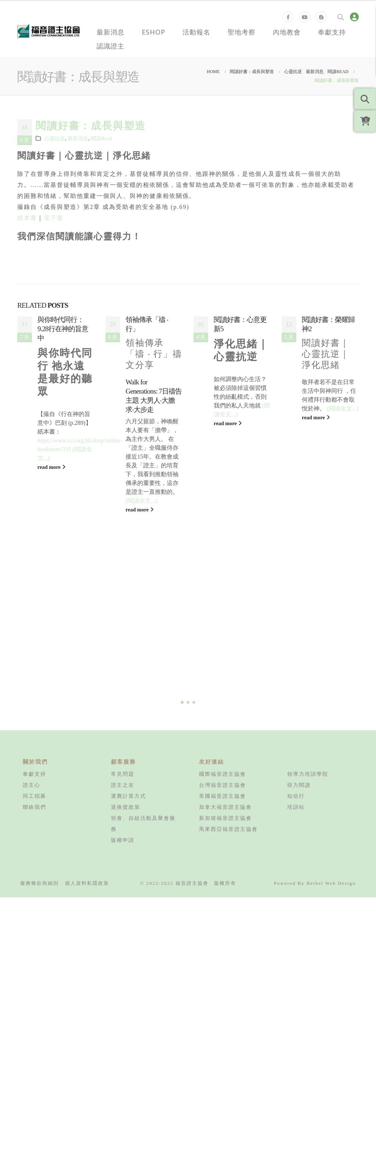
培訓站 (296, 677)
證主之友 (122, 655)
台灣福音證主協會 (222, 655)
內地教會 (287, 32)
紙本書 (27, 218)
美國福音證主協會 (222, 666)
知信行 (296, 666)
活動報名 (196, 32)
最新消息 (110, 32)
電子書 (54, 218)
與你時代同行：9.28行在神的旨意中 (62, 329)
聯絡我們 (34, 677)
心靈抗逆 (54, 138)
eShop (153, 32)
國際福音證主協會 (222, 644)
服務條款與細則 (39, 753)
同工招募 (34, 666)
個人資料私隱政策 (87, 753)
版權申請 (122, 710)
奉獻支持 (332, 32)
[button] (182, 572)
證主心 (31, 655)
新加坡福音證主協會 (225, 688)
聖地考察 (242, 32)
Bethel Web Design (331, 753)
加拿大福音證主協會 (225, 677)
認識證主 (110, 45)
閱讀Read (101, 138)
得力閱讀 (299, 655)
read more (51, 467)
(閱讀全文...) (142, 500)
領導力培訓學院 (307, 644)
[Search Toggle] (341, 17)
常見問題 (122, 644)
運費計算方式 (128, 666)
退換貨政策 (125, 677)
